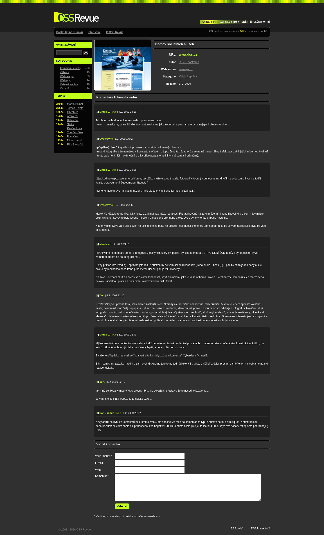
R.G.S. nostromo (189, 62)
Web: (98, 470)
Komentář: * (102, 476)
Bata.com (73, 120)
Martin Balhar (75, 104)
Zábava (64, 72)
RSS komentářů (260, 528)
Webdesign (67, 76)
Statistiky (94, 32)
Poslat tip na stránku (69, 32)
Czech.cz (72, 112)
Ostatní (64, 88)
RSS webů (237, 528)
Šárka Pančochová (74, 126)
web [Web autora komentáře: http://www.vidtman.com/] (114, 111)
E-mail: (99, 463)
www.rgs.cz (186, 69)
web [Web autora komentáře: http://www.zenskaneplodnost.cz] (118, 413)
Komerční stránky (70, 68)
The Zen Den (75, 132)
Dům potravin (75, 140)
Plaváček (72, 136)
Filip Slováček (75, 144)
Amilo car (72, 116)
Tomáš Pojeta (75, 108)
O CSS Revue (114, 32)
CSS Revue (75, 13)
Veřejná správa (188, 76)
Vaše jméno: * (103, 456)
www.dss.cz (188, 54)
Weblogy (65, 80)
